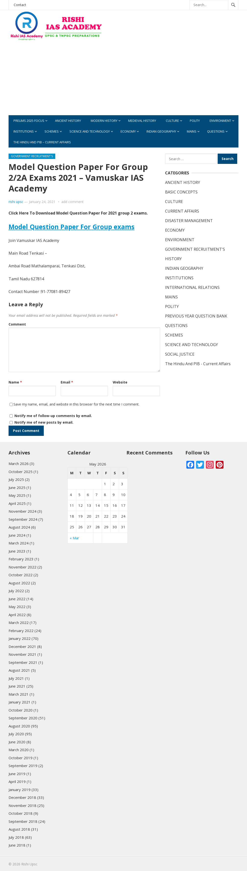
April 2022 (17, 614)
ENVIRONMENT (220, 120)
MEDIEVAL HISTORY (142, 120)
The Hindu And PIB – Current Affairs (42, 142)
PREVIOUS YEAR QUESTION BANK (196, 316)
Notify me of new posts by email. (43, 422)
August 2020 (19, 726)
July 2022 (16, 590)
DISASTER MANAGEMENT (189, 220)
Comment (17, 324)
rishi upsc (16, 201)
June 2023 (17, 551)
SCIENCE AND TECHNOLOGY (89, 131)
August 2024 (19, 527)
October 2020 (21, 710)
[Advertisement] (165, 81)
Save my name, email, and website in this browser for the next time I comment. (76, 404)
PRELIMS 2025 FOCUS (28, 120)
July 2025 (16, 479)
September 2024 (23, 519)
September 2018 (23, 821)
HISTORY (173, 258)
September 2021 (23, 662)
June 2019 (17, 773)
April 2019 (17, 781)
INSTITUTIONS (23, 131)
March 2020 (19, 749)
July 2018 (16, 837)
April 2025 (17, 503)
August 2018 (19, 829)
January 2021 (20, 702)
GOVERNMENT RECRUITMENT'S (32, 156)
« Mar (74, 537)
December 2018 (22, 797)
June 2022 (17, 598)
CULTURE (172, 120)
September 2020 (23, 717)
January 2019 (20, 789)
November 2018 (22, 805)
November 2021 (22, 654)
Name (15, 382)
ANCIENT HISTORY (68, 120)
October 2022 (21, 574)
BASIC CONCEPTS (181, 192)
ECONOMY (128, 131)
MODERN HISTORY (104, 120)
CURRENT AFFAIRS (182, 211)
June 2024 (17, 535)
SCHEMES (52, 131)
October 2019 (21, 757)
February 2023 (21, 558)
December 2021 (22, 646)
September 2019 (23, 765)
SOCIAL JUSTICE (179, 354)
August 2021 (19, 670)
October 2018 (21, 813)
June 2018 (17, 845)
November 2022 (22, 567)
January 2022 (20, 638)
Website (120, 382)
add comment (72, 201)
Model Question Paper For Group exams (72, 226)
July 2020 (16, 733)
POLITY (195, 120)
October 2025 (21, 471)
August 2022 (19, 582)
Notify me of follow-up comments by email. (53, 415)
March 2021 (19, 694)
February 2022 (21, 630)
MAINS (191, 131)
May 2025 (17, 495)
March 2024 (19, 543)
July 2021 (16, 678)
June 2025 (17, 487)
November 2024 (22, 511)
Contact (20, 4)
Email (67, 382)
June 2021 (17, 686)
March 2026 (19, 463)
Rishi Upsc (29, 864)
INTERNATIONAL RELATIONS (192, 287)
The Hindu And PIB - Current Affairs (198, 363)
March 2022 (19, 622)
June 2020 (17, 741)
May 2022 (17, 606)
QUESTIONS (216, 131)
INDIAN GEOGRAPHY (161, 131)
